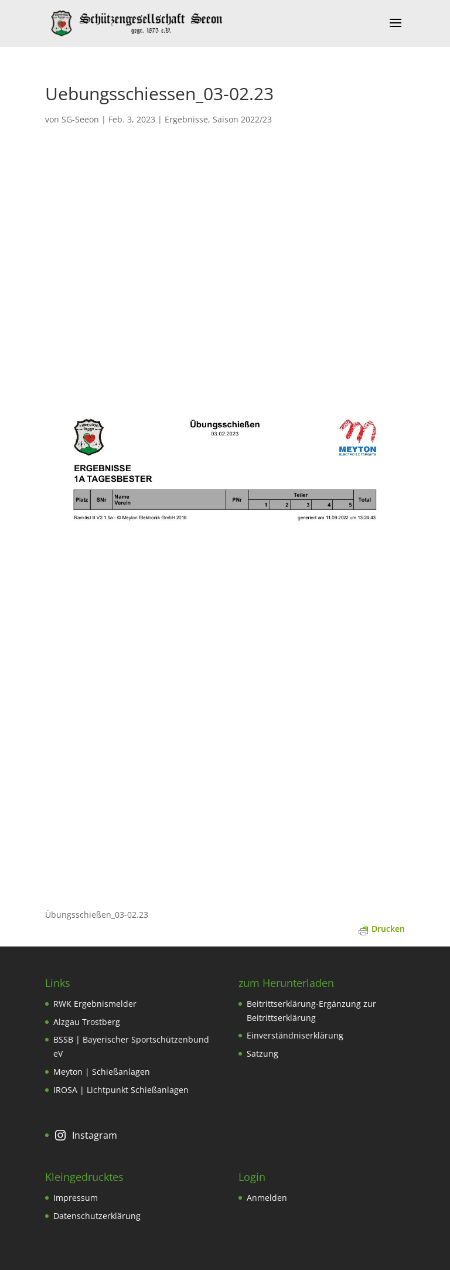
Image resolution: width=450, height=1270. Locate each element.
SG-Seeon (80, 119)
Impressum (75, 1197)
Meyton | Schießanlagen (101, 1071)
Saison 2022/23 (242, 119)
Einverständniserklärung (295, 1035)
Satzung (262, 1053)
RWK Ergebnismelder (95, 1003)
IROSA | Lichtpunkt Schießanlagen (121, 1089)
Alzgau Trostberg (86, 1021)
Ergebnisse (186, 119)
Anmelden (267, 1197)
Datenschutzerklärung (97, 1215)
